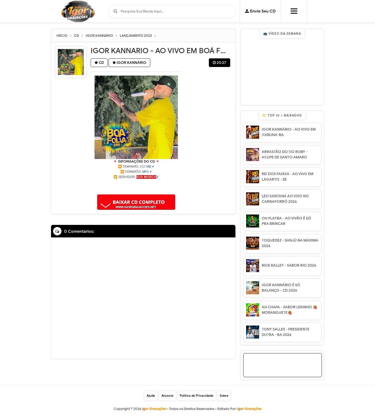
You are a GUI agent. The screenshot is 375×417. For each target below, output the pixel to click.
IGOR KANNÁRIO (130, 63)
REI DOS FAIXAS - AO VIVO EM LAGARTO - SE (287, 177)
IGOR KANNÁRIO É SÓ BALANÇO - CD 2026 (281, 288)
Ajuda (151, 396)
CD (99, 63)
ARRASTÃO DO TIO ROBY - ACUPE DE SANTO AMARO (285, 155)
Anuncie (167, 396)
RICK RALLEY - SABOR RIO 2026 (289, 265)
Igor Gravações (249, 409)
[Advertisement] (136, 186)
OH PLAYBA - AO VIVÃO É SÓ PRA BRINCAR (286, 221)
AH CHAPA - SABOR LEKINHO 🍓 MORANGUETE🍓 (289, 310)
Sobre (224, 396)
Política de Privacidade (197, 396)
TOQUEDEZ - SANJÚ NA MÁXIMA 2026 (290, 243)
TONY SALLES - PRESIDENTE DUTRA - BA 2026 (285, 332)
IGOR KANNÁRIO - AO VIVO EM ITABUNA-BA (289, 132)
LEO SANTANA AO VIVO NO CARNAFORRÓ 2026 (285, 199)
